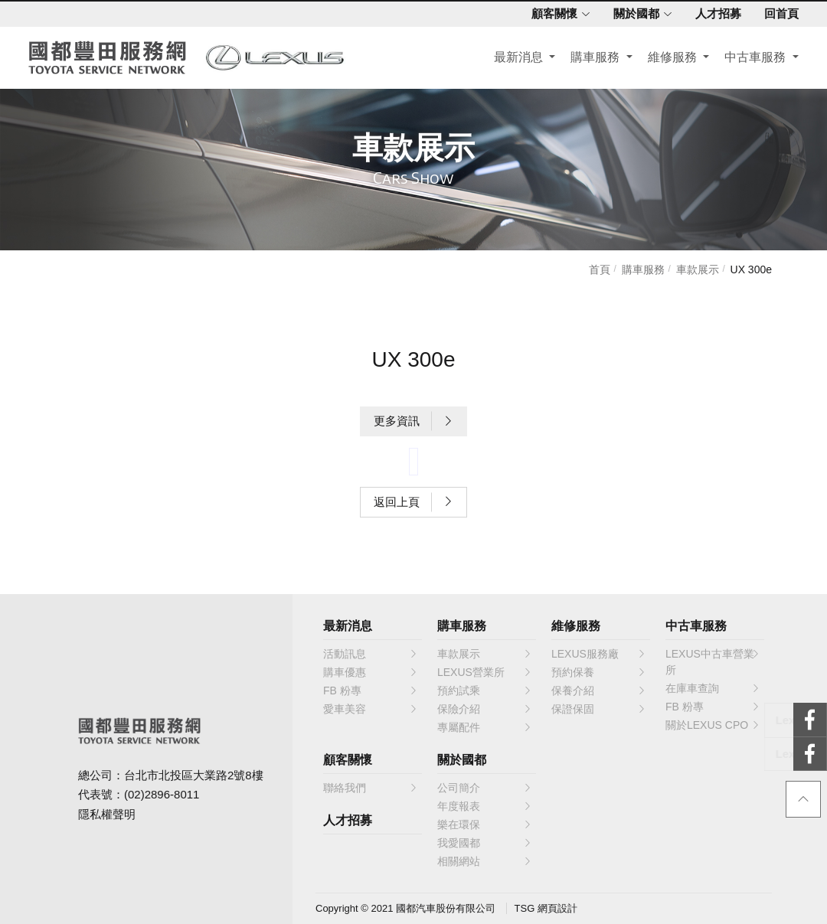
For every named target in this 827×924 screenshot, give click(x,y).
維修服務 (672, 58)
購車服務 (594, 58)
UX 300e (751, 269)
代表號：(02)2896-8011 (138, 794)
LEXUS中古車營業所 (712, 661)
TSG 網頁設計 (546, 908)
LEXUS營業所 (484, 672)
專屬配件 (484, 727)
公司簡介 (484, 788)
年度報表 (484, 806)
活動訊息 (370, 654)
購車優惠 (370, 672)
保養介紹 (598, 690)
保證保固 (598, 709)
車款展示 (697, 269)
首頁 (599, 269)
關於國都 (640, 13)
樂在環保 (484, 824)
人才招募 (716, 13)
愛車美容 (370, 709)
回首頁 (779, 13)
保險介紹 (484, 709)
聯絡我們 (370, 788)
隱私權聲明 (107, 814)
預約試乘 (484, 690)
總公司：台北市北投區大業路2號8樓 (170, 775)
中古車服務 (754, 58)
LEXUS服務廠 (598, 654)
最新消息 (518, 58)
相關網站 (484, 861)
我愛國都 (484, 843)
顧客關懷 (558, 13)
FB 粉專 (370, 690)
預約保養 (598, 672)
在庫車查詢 (712, 688)
